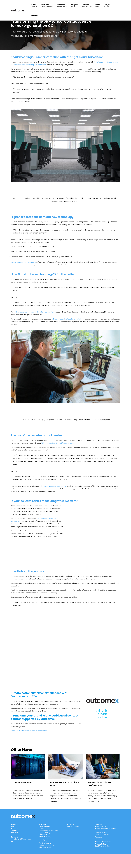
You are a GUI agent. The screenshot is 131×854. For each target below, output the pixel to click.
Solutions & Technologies (62, 5)
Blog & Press (97, 5)
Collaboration (44, 828)
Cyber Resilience (22, 782)
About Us (34, 15)
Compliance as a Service (48, 831)
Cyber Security (34, 5)
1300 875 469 (101, 826)
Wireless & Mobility (46, 847)
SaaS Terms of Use (102, 846)
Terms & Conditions (103, 842)
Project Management (47, 845)
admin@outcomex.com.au (106, 828)
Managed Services (74, 5)
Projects (14, 828)
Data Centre (43, 835)
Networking (43, 841)
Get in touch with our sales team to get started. (29, 731)
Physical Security (45, 843)
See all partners (73, 826)
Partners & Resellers (107, 5)
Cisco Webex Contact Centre (55, 486)
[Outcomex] (18, 10)
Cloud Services (44, 826)
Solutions (14, 824)
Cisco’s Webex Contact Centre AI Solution (68, 319)
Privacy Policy (100, 844)
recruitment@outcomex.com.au (23, 840)
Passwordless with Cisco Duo (64, 784)
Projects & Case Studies (87, 5)
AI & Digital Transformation (47, 5)
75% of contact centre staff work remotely (57, 443)
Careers (14, 831)
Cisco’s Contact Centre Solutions (23, 262)
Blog (12, 826)
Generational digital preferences (99, 784)
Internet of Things (45, 837)
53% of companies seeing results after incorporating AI (35, 312)
